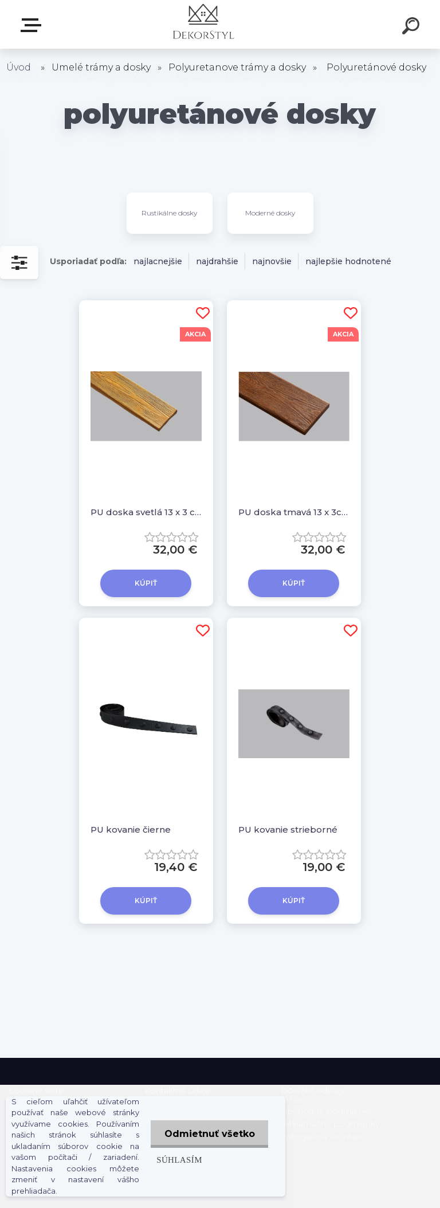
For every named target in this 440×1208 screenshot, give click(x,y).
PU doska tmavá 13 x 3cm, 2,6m (293, 512)
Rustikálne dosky (169, 213)
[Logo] (203, 24)
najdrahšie (217, 261)
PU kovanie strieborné (287, 829)
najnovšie (272, 261)
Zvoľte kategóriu (33, 25)
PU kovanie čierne (131, 829)
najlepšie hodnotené (348, 261)
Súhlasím (178, 1159)
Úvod (18, 67)
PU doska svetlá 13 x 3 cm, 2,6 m (146, 512)
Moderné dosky (270, 213)
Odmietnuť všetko (208, 1133)
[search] (412, 27)
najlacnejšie (157, 261)
